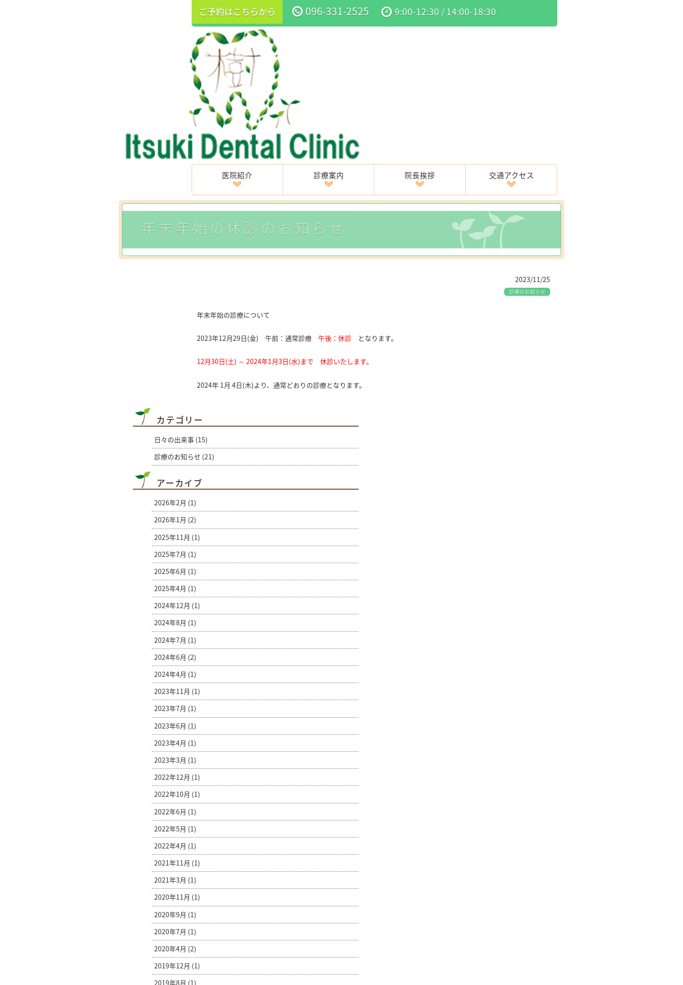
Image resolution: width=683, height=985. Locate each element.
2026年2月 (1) (175, 241)
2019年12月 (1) (177, 704)
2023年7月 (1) (175, 447)
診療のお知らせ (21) (184, 195)
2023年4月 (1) (175, 481)
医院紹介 (277, 44)
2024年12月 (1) (177, 344)
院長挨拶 (437, 44)
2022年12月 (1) (177, 515)
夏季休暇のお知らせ (155, 845)
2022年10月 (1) (177, 533)
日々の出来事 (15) (181, 178)
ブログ (518, 890)
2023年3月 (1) (175, 498)
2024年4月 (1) (175, 413)
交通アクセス (517, 44)
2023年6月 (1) (175, 464)
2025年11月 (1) (177, 276)
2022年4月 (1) (175, 584)
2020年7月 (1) (175, 670)
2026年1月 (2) (175, 258)
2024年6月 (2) (175, 396)
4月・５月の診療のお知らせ (515, 845)
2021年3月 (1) (175, 618)
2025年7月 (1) (175, 293)
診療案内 (357, 44)
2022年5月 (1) (175, 567)
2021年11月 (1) (177, 601)
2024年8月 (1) (175, 361)
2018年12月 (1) (177, 756)
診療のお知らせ (527, 159)
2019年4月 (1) (175, 739)
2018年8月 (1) (175, 773)
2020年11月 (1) (177, 635)
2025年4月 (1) (175, 327)
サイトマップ (441, 917)
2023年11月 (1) (177, 430)
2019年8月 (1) (175, 721)
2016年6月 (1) (175, 790)
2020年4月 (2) (175, 687)
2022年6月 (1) (175, 550)
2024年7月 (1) (175, 378)
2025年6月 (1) (175, 310)
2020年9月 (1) (175, 653)
